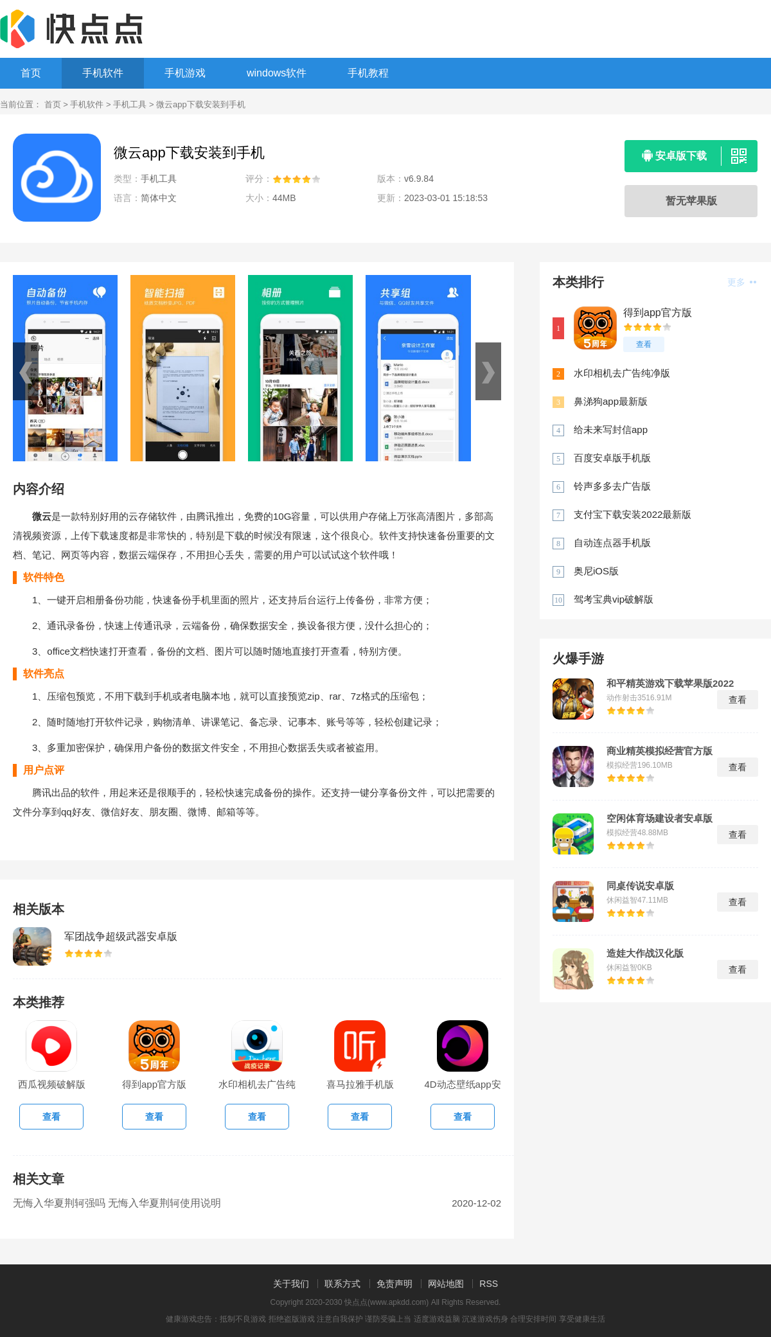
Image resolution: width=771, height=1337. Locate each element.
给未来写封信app (611, 429)
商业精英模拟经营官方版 (660, 751)
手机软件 (102, 72)
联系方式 (342, 1283)
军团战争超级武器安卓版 (120, 936)
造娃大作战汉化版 (645, 953)
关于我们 (291, 1283)
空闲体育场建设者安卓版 (660, 818)
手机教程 (368, 72)
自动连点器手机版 (612, 542)
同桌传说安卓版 (640, 886)
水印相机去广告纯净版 (622, 372)
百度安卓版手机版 (612, 457)
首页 (31, 72)
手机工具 (129, 104)
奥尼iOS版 (596, 570)
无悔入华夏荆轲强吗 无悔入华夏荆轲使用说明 (117, 1203)
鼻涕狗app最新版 (611, 401)
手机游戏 (185, 72)
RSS (488, 1283)
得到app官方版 (657, 312)
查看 (643, 344)
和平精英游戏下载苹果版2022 (670, 683)
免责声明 (394, 1283)
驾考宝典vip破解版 (613, 599)
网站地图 (446, 1283)
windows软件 (276, 72)
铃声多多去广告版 (612, 486)
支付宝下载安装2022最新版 (632, 514)
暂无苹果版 (691, 200)
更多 (741, 282)
